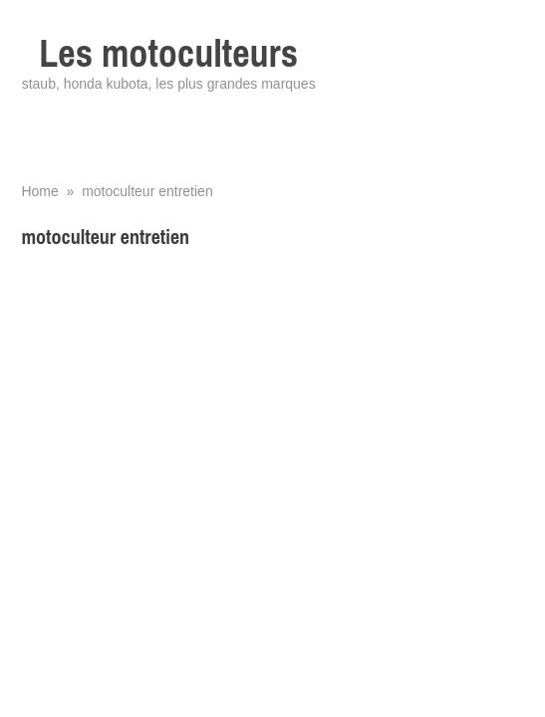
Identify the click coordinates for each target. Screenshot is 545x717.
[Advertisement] (272, 405)
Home (39, 191)
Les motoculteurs (168, 53)
